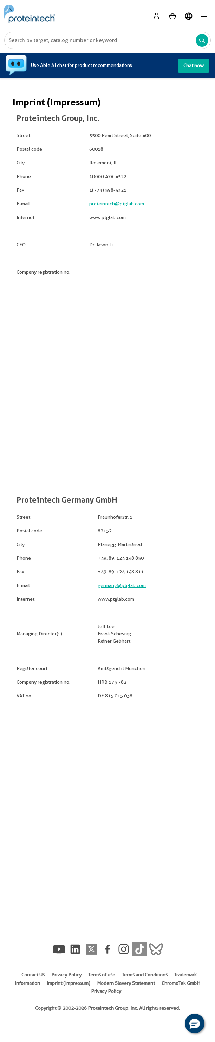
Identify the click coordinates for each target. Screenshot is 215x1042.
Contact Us (33, 975)
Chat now (193, 65)
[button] (194, 1023)
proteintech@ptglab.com (116, 203)
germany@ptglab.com (122, 585)
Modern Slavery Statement (126, 983)
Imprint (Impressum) (68, 983)
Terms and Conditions (145, 975)
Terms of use (101, 975)
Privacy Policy (66, 975)
